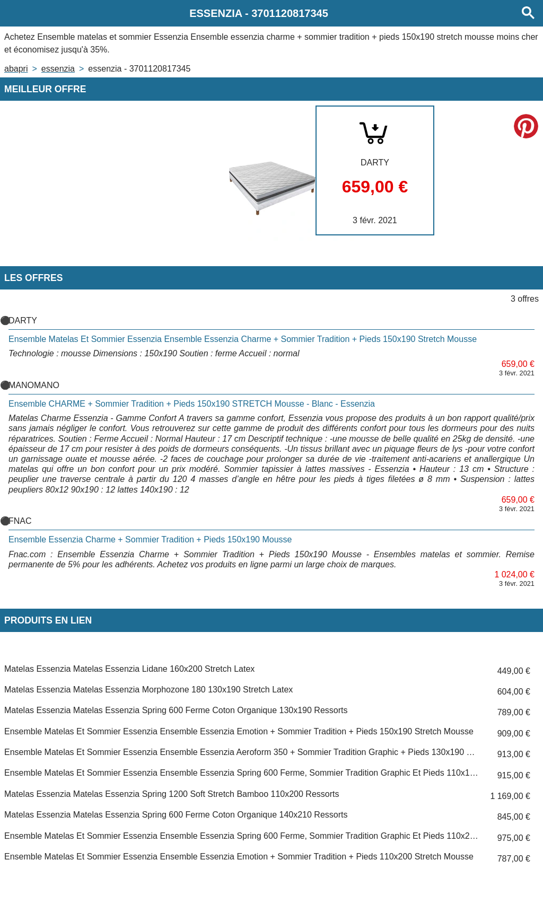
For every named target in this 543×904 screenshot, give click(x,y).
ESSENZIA (58, 68)
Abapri (16, 68)
